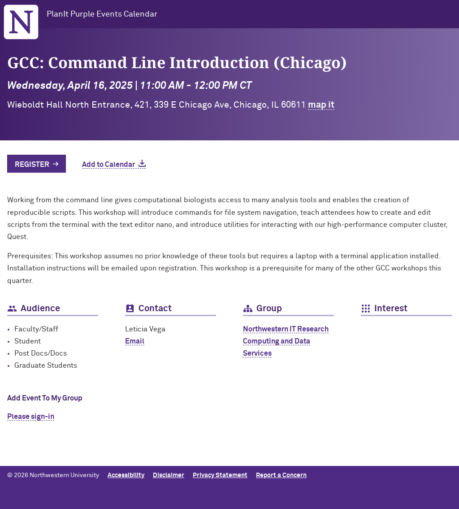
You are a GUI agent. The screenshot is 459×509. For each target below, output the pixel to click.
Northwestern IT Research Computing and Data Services (286, 341)
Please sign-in (30, 416)
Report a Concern (281, 475)
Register (32, 164)
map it (321, 104)
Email (134, 341)
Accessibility (126, 475)
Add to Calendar (108, 164)
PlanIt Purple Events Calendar (102, 14)
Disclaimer (168, 475)
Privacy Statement (220, 475)
